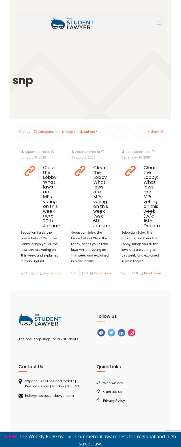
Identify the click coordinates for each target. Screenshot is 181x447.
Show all (155, 131)
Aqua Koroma (35, 152)
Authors (89, 131)
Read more (52, 273)
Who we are (113, 383)
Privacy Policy (114, 400)
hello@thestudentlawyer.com (49, 395)
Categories (46, 131)
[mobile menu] (159, 23)
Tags (69, 131)
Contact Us (112, 391)
